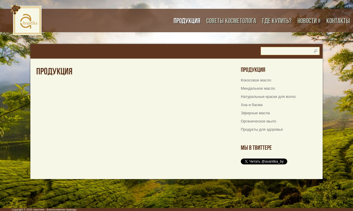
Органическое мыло (258, 121)
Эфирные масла (255, 113)
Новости (309, 21)
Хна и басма (252, 105)
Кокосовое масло (256, 80)
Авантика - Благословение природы (55, 209)
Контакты (338, 21)
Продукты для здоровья (262, 129)
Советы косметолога (231, 21)
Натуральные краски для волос (268, 96)
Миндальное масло (258, 88)
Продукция (187, 21)
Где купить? (277, 21)
